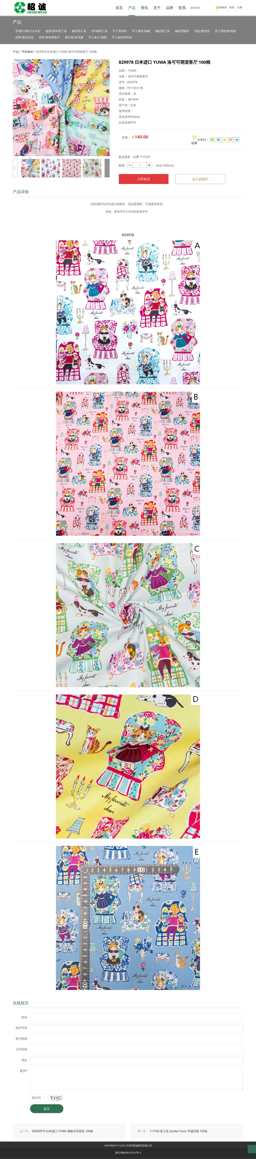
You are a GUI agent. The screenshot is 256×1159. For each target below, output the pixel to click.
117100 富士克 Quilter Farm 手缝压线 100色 (178, 1131)
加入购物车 (200, 179)
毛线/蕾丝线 (202, 31)
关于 (157, 7)
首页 (119, 7)
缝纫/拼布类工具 (56, 31)
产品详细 (21, 191)
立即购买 (143, 179)
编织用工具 (162, 31)
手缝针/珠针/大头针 (28, 31)
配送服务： (126, 157)
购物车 (221, 7)
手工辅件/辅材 (141, 31)
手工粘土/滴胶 (97, 37)
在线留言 (21, 1002)
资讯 (144, 7)
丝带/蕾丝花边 (24, 37)
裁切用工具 (79, 31)
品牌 (169, 7)
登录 (231, 7)
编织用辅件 (182, 31)
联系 (182, 7)
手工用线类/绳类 (225, 31)
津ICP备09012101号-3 (128, 1152)
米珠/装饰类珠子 (49, 37)
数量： (123, 165)
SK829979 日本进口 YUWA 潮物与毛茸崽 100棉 (62, 1131)
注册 (239, 7)
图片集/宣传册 (74, 37)
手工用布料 (120, 31)
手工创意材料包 (122, 37)
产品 (131, 7)
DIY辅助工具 (99, 31)
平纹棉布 (27, 52)
